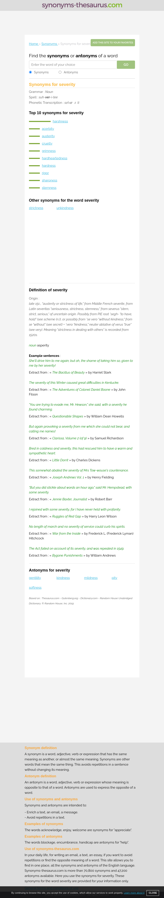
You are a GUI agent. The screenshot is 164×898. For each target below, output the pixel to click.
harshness (60, 121)
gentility (35, 578)
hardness (49, 166)
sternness (49, 188)
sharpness (49, 180)
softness (35, 588)
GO (126, 65)
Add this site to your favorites (113, 42)
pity (114, 578)
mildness (91, 578)
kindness (63, 578)
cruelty (47, 143)
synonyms (58, 55)
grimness (49, 151)
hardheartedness (54, 158)
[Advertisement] (82, 23)
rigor (45, 173)
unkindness (65, 208)
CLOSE (153, 892)
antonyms (86, 55)
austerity (48, 136)
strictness (36, 208)
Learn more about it (134, 892)
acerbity (48, 129)
